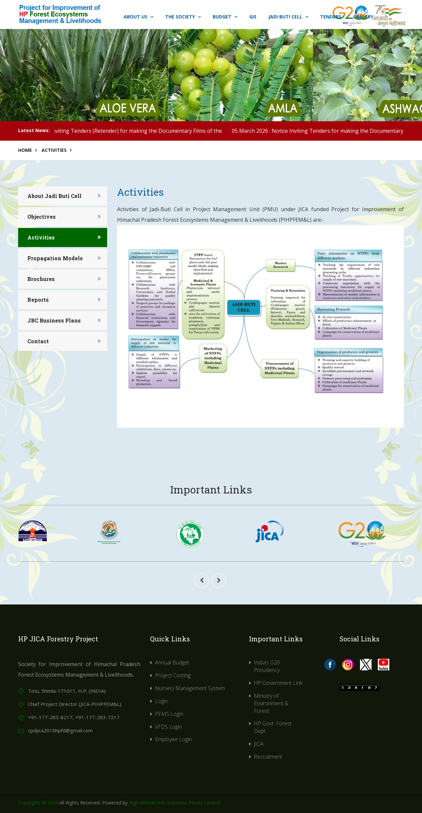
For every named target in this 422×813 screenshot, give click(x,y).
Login (161, 701)
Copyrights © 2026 (38, 802)
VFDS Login (168, 726)
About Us (138, 17)
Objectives (41, 216)
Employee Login (173, 739)
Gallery (363, 17)
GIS (252, 17)
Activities (54, 150)
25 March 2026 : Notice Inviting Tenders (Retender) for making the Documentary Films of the (135, 130)
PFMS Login (169, 713)
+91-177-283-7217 (97, 717)
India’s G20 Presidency (267, 666)
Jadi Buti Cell (288, 17)
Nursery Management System (190, 688)
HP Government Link (278, 683)
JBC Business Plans (54, 320)
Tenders (330, 17)
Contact (38, 341)
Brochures (41, 278)
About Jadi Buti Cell (54, 195)
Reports (38, 299)
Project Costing (173, 675)
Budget (225, 17)
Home (25, 150)
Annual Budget (172, 662)
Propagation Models (55, 258)
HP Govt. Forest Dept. (272, 727)
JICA (258, 743)
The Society (183, 17)
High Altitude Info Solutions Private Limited (174, 802)
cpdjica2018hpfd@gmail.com (60, 730)
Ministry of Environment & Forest (271, 703)
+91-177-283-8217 (50, 717)
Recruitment (268, 756)
